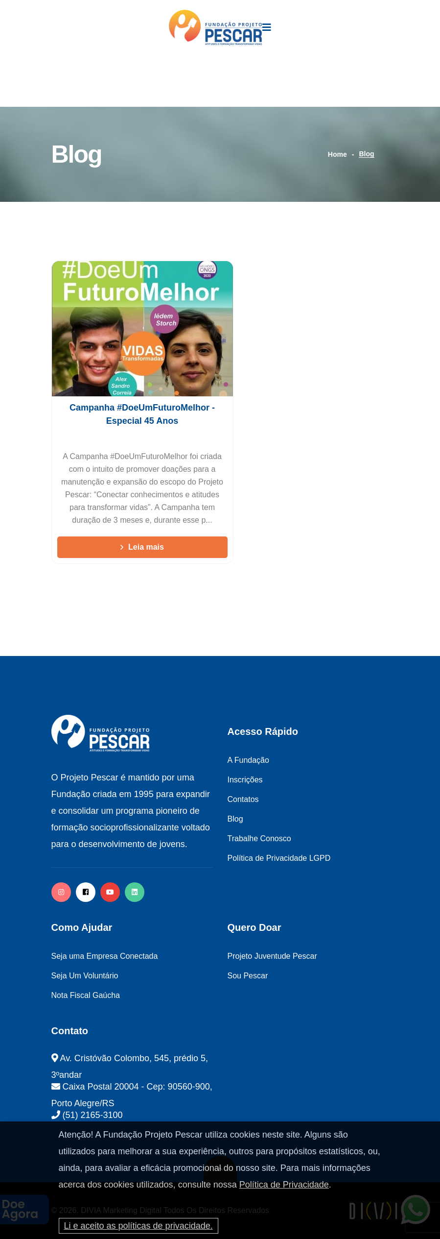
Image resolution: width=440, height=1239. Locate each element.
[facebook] (85, 892)
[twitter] (134, 892)
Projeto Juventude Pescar (272, 956)
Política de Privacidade (284, 1185)
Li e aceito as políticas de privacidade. (138, 1226)
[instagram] (61, 892)
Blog (235, 819)
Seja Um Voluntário (84, 976)
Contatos (243, 799)
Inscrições (245, 780)
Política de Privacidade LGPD (279, 858)
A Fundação (248, 760)
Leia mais (142, 547)
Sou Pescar (248, 976)
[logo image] (215, 28)
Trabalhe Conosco (259, 838)
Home (337, 154)
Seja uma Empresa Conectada (104, 956)
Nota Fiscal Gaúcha (85, 995)
